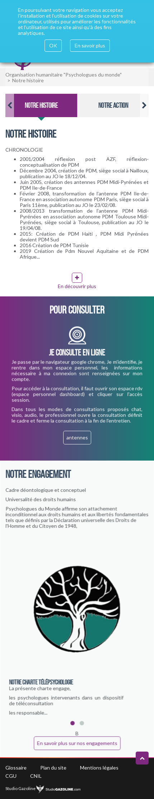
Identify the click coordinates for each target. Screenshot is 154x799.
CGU (11, 776)
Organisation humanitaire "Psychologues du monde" (63, 74)
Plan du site (53, 768)
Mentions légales (99, 768)
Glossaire (16, 768)
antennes (77, 438)
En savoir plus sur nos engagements (77, 743)
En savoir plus (90, 45)
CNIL (36, 776)
